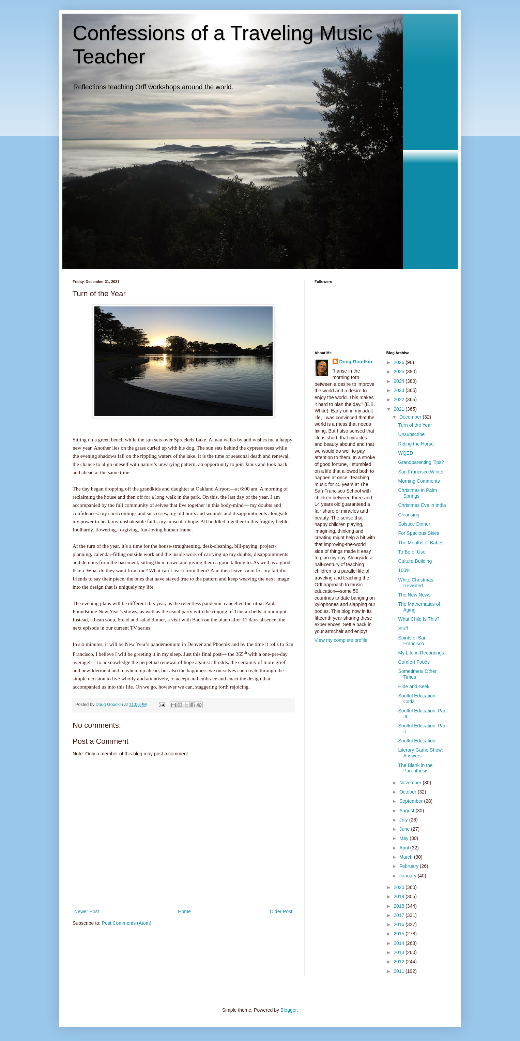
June (405, 829)
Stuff (403, 628)
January (408, 875)
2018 (400, 906)
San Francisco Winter (421, 471)
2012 (400, 961)
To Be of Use (411, 552)
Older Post (281, 911)
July (404, 820)
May (404, 838)
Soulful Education (416, 740)
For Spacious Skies (418, 533)
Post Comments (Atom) (126, 923)
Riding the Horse (415, 444)
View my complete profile (341, 640)
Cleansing (408, 514)
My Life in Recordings (421, 652)
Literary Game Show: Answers (420, 752)
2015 (400, 933)
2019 (400, 896)
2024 (400, 381)
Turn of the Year (415, 425)
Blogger (288, 1010)
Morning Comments (419, 481)
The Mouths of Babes (420, 542)
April (404, 847)
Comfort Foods (414, 662)
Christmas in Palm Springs (417, 493)
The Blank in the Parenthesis (415, 768)
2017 (400, 915)
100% (404, 570)
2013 (400, 952)
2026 (400, 362)
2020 (400, 887)
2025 (400, 371)
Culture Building (415, 561)
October (408, 792)
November (411, 782)
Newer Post (86, 911)
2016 (400, 924)
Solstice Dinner (414, 524)
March (406, 857)
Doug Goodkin (355, 361)
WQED (405, 453)
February (409, 866)
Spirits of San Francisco (412, 640)
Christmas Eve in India (422, 505)
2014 (400, 943)
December (411, 417)
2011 (400, 971)
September (411, 801)
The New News (414, 595)
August (407, 810)
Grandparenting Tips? (421, 462)
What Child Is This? (418, 619)
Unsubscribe (411, 434)
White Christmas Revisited (415, 582)
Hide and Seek (413, 686)
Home (184, 911)
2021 (400, 409)
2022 (400, 399)
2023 (400, 390)
